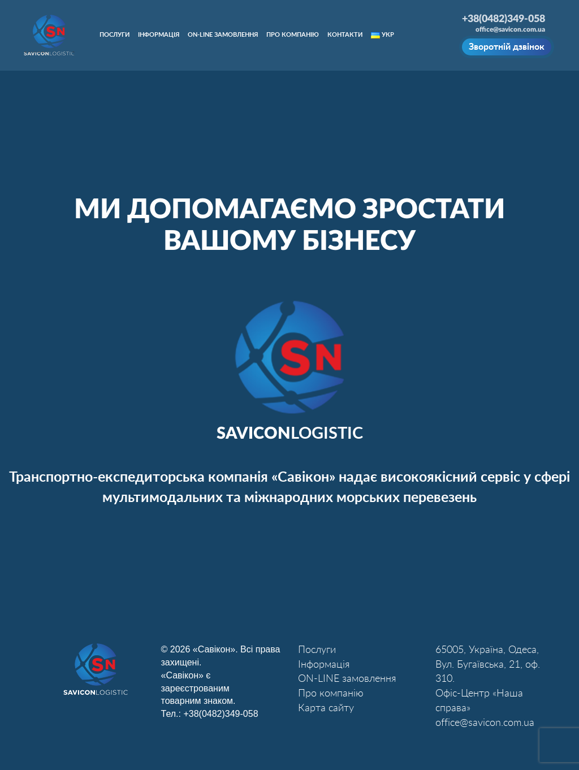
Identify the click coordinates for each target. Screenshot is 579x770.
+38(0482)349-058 (220, 714)
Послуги (114, 35)
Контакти (344, 35)
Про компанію (292, 35)
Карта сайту (326, 708)
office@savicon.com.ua (510, 29)
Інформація (158, 35)
